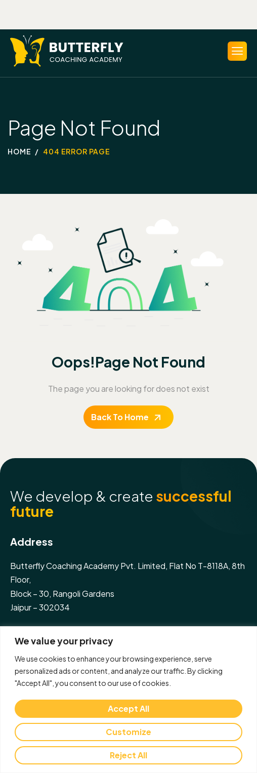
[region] (128, 699)
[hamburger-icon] (237, 51)
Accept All (128, 708)
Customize (128, 731)
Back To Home (120, 417)
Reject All (128, 755)
